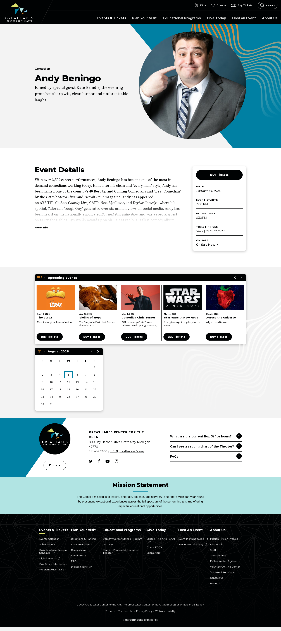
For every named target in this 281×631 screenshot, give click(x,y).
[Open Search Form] (267, 5)
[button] (91, 351)
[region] (69, 379)
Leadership (216, 544)
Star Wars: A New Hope (181, 317)
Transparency (218, 555)
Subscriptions (47, 544)
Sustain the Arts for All (161, 538)
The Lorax (44, 317)
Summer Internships (222, 572)
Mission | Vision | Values (224, 538)
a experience (140, 619)
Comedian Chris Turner (138, 317)
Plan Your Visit (144, 18)
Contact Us (216, 577)
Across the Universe (221, 317)
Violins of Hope (90, 317)
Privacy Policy (144, 611)
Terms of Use (125, 611)
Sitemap (110, 611)
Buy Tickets (219, 174)
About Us (269, 18)
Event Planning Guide (191, 538)
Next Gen (108, 544)
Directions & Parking (83, 538)
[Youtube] (107, 461)
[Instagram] (116, 461)
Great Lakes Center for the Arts (19, 12)
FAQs (74, 561)
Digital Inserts (47, 558)
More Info (41, 227)
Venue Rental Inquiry (190, 544)
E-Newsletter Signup (223, 561)
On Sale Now (205, 244)
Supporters (153, 552)
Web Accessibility (165, 611)
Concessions (78, 550)
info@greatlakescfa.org (127, 451)
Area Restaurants (81, 544)
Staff (213, 550)
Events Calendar (49, 538)
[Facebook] (99, 461)
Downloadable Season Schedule (53, 551)
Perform (215, 583)
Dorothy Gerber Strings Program (122, 538)
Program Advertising (51, 569)
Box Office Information (53, 564)
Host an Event (244, 18)
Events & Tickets (111, 18)
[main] (140, 221)
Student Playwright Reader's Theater (120, 551)
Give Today (216, 18)
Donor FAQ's (154, 547)
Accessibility (78, 555)
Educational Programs (182, 18)
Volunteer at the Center (225, 566)
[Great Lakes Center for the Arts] (54, 439)
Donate (54, 465)
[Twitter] (90, 461)
